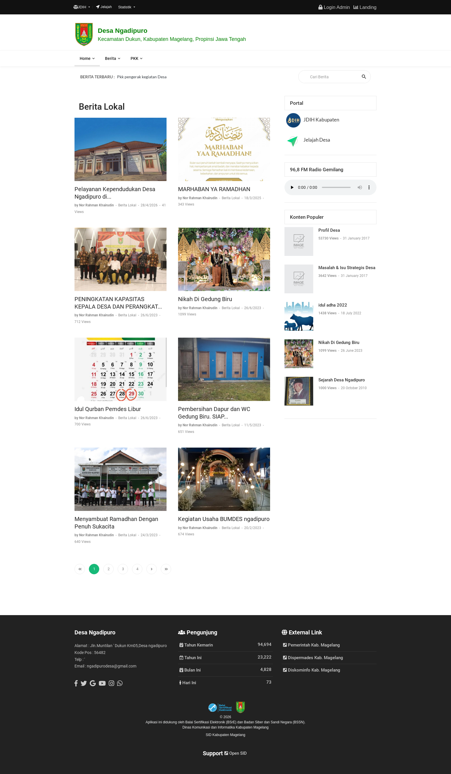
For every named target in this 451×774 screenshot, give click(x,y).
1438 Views (327, 313)
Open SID (235, 753)
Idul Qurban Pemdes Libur (107, 409)
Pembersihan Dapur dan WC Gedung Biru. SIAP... (214, 413)
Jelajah (104, 7)
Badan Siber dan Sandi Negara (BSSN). (274, 722)
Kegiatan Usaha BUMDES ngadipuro (224, 519)
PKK (134, 58)
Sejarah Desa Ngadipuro (341, 380)
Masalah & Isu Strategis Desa (346, 267)
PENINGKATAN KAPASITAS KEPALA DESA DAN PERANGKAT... (118, 303)
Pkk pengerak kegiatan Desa (142, 76)
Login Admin (334, 7)
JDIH (80, 7)
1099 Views (327, 351)
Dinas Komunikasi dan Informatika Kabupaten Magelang (225, 727)
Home (85, 58)
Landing (365, 7)
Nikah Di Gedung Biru (205, 299)
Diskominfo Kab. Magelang (311, 670)
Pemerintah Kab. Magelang (311, 645)
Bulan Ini (190, 670)
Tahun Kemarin (196, 645)
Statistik (125, 7)
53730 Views (328, 238)
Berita (110, 58)
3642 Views (327, 276)
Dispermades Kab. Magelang (313, 657)
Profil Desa (329, 230)
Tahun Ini (190, 657)
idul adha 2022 (332, 305)
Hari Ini (187, 682)
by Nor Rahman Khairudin (94, 205)
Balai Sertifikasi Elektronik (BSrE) (211, 722)
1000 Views (327, 388)
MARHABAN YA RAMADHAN (214, 189)
